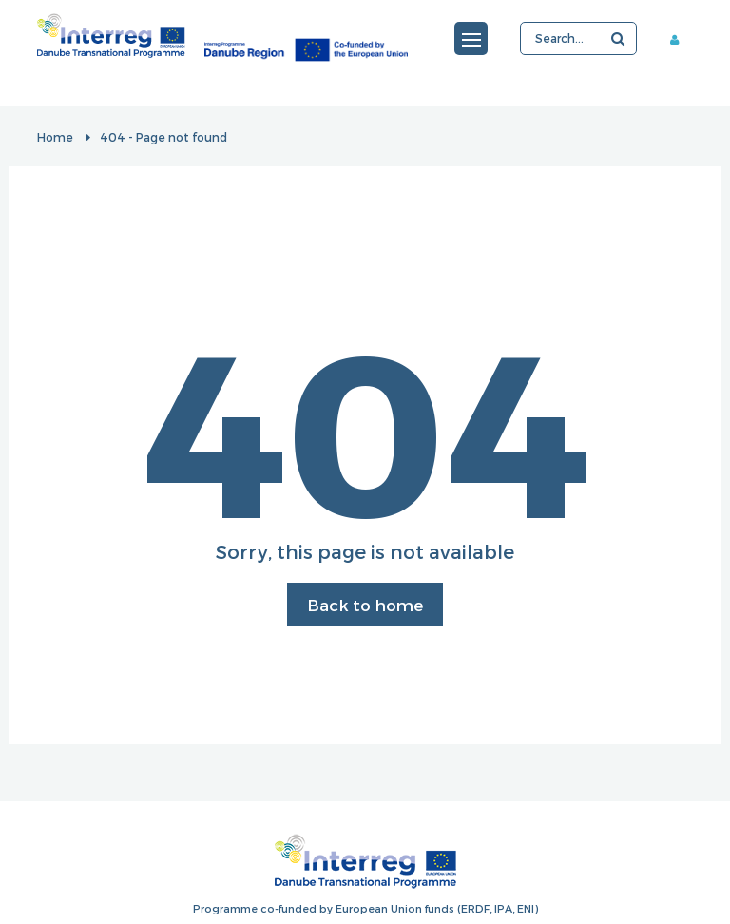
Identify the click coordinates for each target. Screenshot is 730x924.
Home (55, 137)
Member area (681, 39)
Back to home (365, 604)
